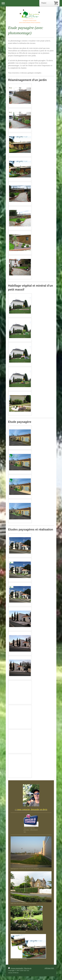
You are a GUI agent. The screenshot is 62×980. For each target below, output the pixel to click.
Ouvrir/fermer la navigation (31, 3)
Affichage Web (49, 968)
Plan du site (28, 968)
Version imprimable (15, 968)
